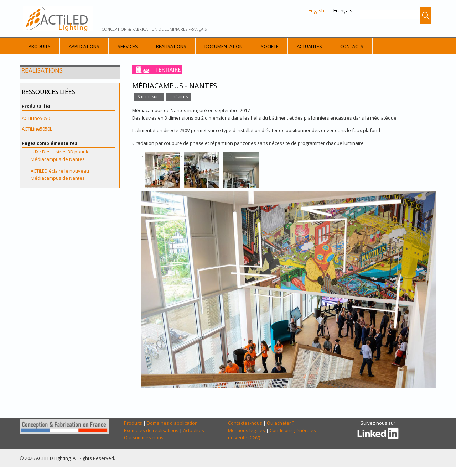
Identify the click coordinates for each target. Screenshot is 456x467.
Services (128, 46)
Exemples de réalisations (151, 430)
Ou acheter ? (280, 423)
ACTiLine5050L (37, 129)
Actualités (309, 46)
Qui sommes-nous (144, 437)
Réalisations (171, 46)
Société (270, 46)
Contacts (351, 46)
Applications (84, 46)
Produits (39, 46)
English (316, 10)
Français (342, 10)
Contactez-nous (245, 423)
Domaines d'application (172, 423)
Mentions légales (246, 430)
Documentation (223, 46)
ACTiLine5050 (36, 118)
